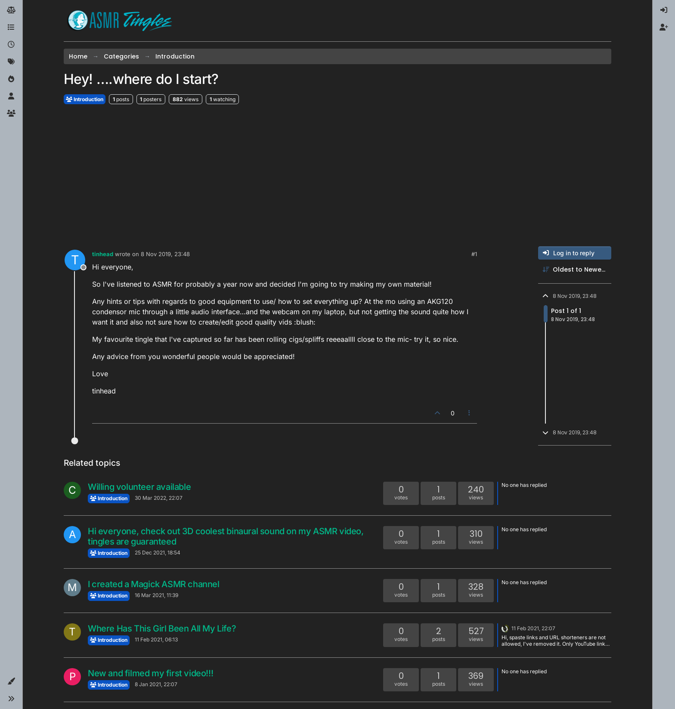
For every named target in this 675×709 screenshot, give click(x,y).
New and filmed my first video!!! (150, 673)
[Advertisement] (337, 175)
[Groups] (11, 114)
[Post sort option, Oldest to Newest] (574, 269)
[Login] (664, 10)
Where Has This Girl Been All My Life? (162, 628)
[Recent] (11, 45)
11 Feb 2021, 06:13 (156, 639)
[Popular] (11, 79)
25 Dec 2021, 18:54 (157, 552)
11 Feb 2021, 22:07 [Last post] (533, 628)
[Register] (664, 27)
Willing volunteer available (139, 487)
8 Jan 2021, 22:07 (156, 684)
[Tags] (11, 62)
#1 (474, 254)
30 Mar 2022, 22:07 (159, 498)
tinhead (102, 254)
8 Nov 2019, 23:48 (165, 254)
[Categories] (11, 27)
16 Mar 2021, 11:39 (156, 595)
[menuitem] (664, 10)
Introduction (84, 99)
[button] (11, 681)
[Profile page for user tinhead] (75, 260)
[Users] (11, 96)
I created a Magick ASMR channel (154, 584)
